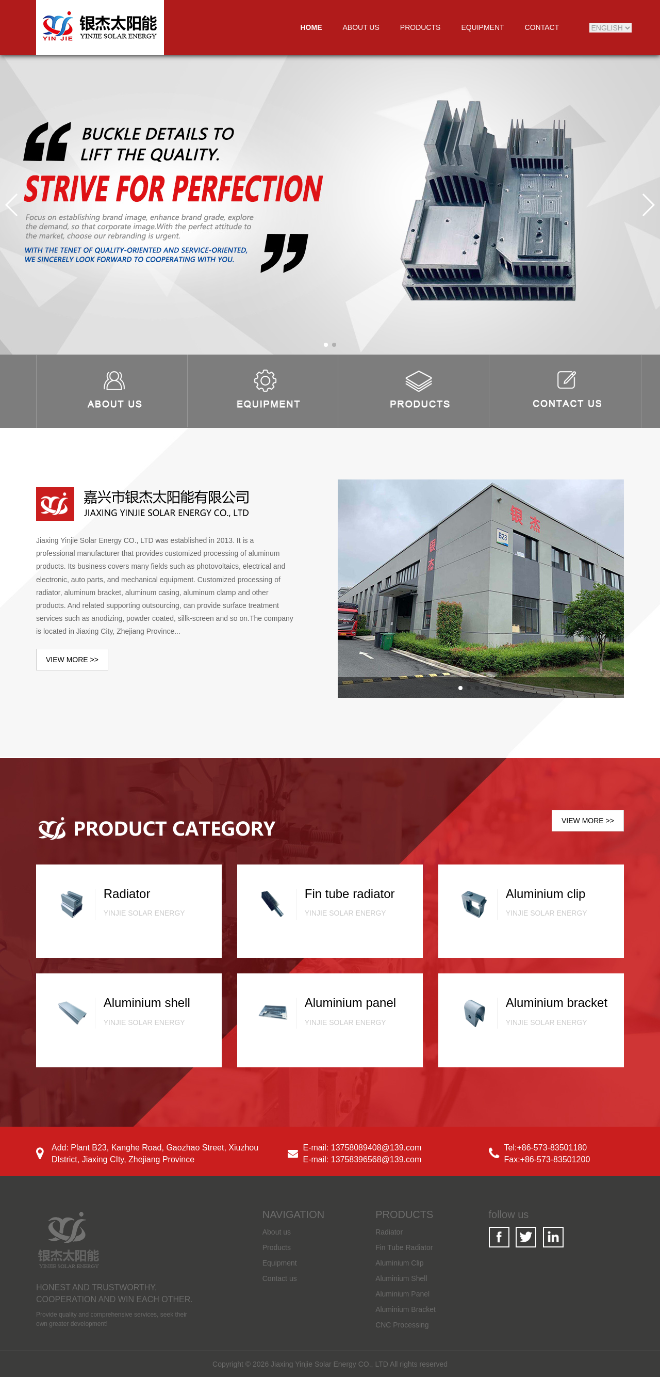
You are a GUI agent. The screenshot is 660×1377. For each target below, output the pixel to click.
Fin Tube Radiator (404, 1247)
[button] (326, 345)
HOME (311, 27)
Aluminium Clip (399, 1263)
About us (276, 1232)
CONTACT (542, 27)
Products (276, 1247)
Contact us (279, 1278)
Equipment (279, 1263)
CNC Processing (401, 1325)
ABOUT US (361, 27)
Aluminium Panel (402, 1294)
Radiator (389, 1232)
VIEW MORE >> (72, 659)
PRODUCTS (420, 27)
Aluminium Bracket (405, 1309)
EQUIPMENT (482, 27)
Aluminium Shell (401, 1278)
